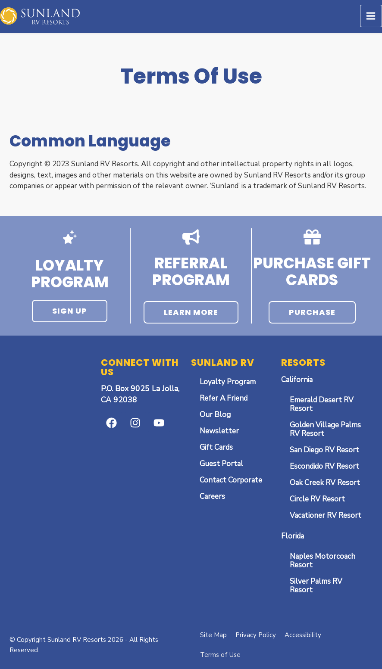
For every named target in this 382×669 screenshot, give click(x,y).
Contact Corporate (231, 480)
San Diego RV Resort (324, 450)
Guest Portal (221, 464)
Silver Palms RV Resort (316, 585)
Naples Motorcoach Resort (322, 560)
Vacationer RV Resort (325, 515)
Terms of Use (220, 654)
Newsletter (219, 431)
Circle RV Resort (317, 499)
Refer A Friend (223, 398)
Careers (212, 496)
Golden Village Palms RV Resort (325, 429)
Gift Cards (216, 447)
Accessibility (303, 635)
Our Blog (215, 415)
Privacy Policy (255, 635)
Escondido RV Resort (324, 466)
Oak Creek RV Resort (325, 483)
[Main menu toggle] (371, 16)
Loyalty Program (228, 382)
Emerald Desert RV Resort (322, 404)
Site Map (213, 635)
